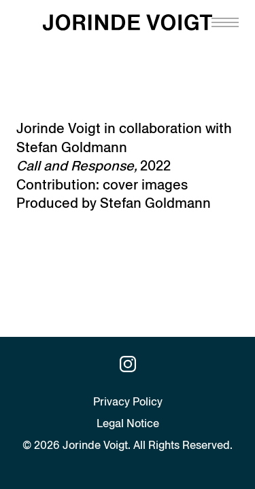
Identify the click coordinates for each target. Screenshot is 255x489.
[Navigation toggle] (225, 22)
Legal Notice (128, 423)
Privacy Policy (128, 402)
